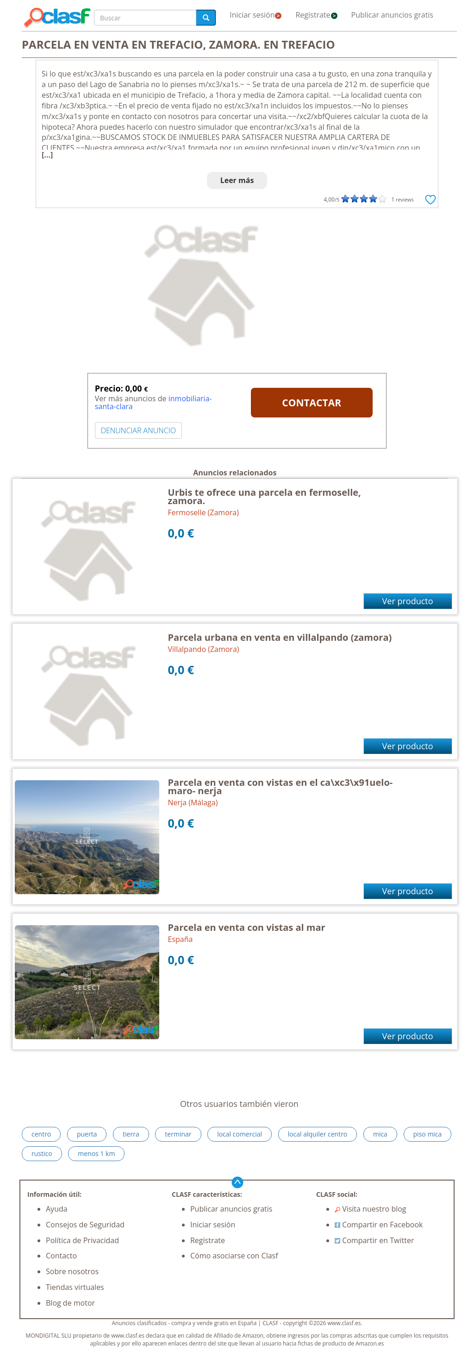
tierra (131, 1134)
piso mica (427, 1134)
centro (41, 1134)
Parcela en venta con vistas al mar (246, 927)
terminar (178, 1134)
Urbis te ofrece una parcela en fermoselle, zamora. (264, 496)
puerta (87, 1134)
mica (380, 1134)
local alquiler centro (318, 1134)
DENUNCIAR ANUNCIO (138, 430)
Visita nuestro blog (370, 1209)
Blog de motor (70, 1303)
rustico (41, 1153)
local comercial (239, 1134)
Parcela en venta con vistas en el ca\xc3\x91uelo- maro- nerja (280, 786)
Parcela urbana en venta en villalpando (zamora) (280, 637)
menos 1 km (96, 1153)
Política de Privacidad (82, 1240)
